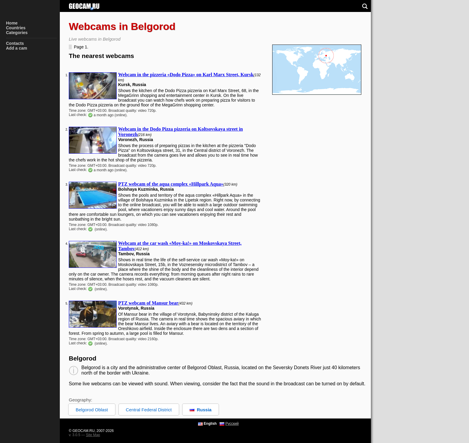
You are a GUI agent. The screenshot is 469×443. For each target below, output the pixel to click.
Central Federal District (149, 409)
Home (12, 23)
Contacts (15, 43)
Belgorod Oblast (92, 409)
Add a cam (16, 48)
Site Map (93, 435)
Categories (17, 32)
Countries (15, 27)
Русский (232, 423)
